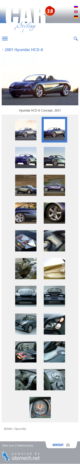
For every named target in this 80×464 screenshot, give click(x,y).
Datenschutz (25, 445)
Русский (76, 7)
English (76, 12)
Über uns (8, 445)
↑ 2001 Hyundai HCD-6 (22, 49)
